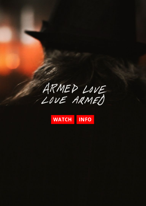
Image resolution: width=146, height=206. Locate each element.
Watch (62, 119)
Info (85, 119)
